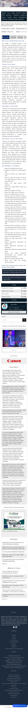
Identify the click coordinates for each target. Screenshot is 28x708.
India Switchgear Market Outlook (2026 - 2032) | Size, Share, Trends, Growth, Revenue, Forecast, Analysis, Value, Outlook (13, 412)
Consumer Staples (14, 688)
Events (14, 636)
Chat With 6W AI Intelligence (20, 705)
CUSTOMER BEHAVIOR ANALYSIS (14, 664)
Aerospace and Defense (14, 675)
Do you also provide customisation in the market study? (14, 278)
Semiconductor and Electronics (14, 678)
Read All (4, 563)
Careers (14, 638)
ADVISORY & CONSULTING (14, 655)
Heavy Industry (14, 681)
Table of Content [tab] (13, 37)
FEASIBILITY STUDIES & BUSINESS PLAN (14, 657)
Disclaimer (14, 645)
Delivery (14, 643)
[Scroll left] (2, 37)
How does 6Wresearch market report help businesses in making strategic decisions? (14, 271)
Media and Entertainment (14, 693)
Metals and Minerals (14, 692)
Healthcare (14, 685)
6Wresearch (11, 707)
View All (14, 350)
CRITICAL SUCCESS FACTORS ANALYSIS (14, 667)
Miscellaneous (14, 695)
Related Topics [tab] (20, 37)
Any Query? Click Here (14, 312)
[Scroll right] (26, 37)
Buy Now (14, 300)
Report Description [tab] (6, 37)
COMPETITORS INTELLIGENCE (14, 659)
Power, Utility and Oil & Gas (14, 680)
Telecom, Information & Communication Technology (14, 683)
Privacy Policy (14, 640)
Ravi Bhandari (23, 31)
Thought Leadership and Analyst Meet (14, 648)
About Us (14, 635)
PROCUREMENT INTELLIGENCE (14, 662)
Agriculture (14, 697)
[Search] (23, 2)
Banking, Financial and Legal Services (14, 690)
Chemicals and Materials (14, 676)
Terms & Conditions (14, 641)
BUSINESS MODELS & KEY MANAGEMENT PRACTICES (14, 666)
